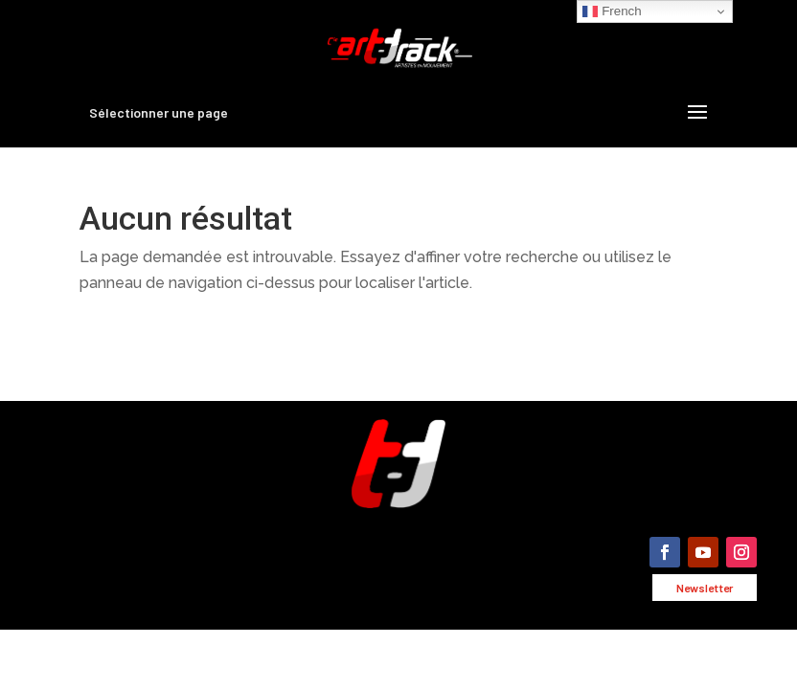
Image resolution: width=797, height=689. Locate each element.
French (611, 11)
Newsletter (704, 587)
